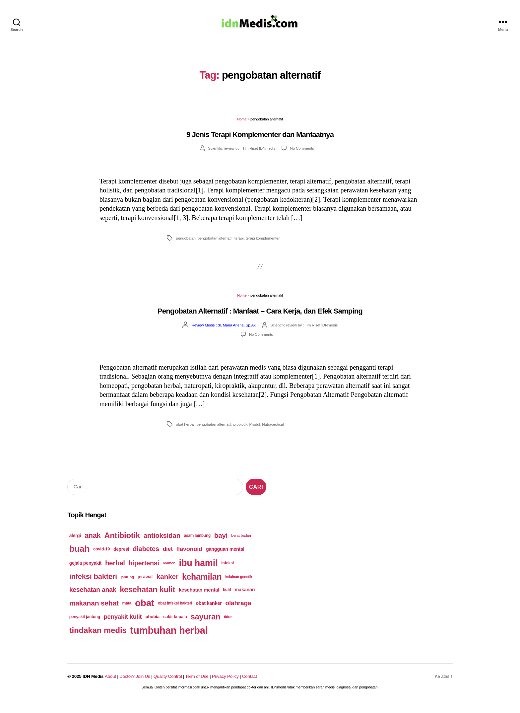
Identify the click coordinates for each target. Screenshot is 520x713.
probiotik (240, 434)
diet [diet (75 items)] (168, 558)
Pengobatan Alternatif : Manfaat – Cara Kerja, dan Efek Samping (260, 321)
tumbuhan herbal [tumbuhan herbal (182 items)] (169, 639)
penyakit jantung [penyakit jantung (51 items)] (84, 626)
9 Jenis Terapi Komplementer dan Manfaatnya (260, 144)
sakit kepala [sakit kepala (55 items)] (175, 626)
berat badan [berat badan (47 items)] (241, 545)
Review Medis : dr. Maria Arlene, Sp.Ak (224, 334)
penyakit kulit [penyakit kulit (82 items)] (123, 626)
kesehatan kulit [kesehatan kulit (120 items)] (147, 599)
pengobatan (185, 248)
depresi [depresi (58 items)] (121, 558)
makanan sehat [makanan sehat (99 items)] (94, 612)
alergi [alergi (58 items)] (75, 545)
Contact (249, 685)
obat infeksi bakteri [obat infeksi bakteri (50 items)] (175, 612)
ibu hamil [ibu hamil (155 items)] (198, 572)
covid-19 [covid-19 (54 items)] (101, 558)
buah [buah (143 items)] (79, 558)
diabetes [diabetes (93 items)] (146, 558)
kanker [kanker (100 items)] (167, 586)
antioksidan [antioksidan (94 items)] (162, 545)
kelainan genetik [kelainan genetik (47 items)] (238, 586)
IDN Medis (93, 685)
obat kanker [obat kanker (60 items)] (209, 612)
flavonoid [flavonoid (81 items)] (189, 558)
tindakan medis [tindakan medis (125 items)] (98, 639)
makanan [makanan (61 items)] (245, 599)
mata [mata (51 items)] (127, 612)
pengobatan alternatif (215, 248)
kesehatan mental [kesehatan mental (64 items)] (199, 599)
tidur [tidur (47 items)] (227, 626)
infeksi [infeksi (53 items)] (227, 572)
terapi (239, 248)
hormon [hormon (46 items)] (169, 573)
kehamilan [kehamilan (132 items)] (202, 586)
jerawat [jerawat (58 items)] (145, 586)
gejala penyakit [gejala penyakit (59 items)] (85, 572)
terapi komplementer (263, 248)
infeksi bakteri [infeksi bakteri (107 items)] (93, 586)
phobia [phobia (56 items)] (152, 626)
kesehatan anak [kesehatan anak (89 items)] (92, 599)
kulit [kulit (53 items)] (227, 599)
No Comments (302, 158)
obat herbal (185, 434)
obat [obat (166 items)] (144, 612)
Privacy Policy (225, 685)
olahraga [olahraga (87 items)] (238, 612)
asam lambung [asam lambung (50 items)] (197, 545)
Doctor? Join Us (134, 685)
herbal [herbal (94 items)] (115, 572)
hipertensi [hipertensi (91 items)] (144, 572)
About (110, 685)
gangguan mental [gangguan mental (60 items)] (225, 558)
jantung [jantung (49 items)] (127, 586)
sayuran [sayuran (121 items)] (205, 626)
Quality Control (168, 685)
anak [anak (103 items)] (93, 545)
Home (241, 129)
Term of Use (197, 685)
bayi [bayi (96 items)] (221, 545)
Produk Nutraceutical (266, 434)
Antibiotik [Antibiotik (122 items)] (122, 544)
